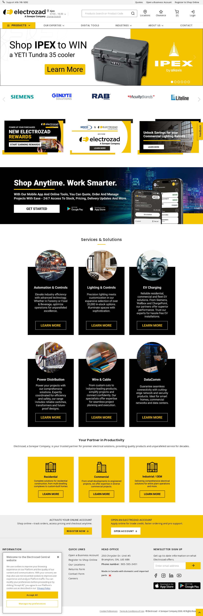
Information (11, 549)
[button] (8, 57)
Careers (73, 578)
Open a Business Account (159, 2)
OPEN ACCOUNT (124, 531)
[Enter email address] (169, 565)
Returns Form (77, 569)
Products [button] (19, 25)
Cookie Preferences (108, 611)
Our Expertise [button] (52, 25)
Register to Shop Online (187, 2)
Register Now (76, 531)
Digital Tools (90, 25)
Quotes (139, 2)
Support (10, 2)
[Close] (58, 557)
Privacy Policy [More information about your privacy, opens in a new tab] (43, 588)
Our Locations (77, 564)
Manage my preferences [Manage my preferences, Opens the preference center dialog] (32, 603)
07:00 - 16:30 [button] (56, 14)
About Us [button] (154, 25)
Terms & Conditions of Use (132, 611)
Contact (186, 25)
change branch (54, 16)
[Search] (109, 13)
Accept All (32, 595)
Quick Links (77, 549)
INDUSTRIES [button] (122, 25)
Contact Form (77, 573)
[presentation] (4, 99)
